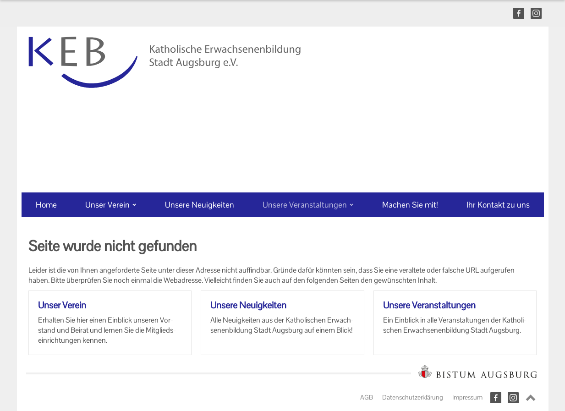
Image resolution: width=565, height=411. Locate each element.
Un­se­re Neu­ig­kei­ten (248, 305)
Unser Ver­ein (62, 305)
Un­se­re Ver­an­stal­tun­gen (429, 305)
